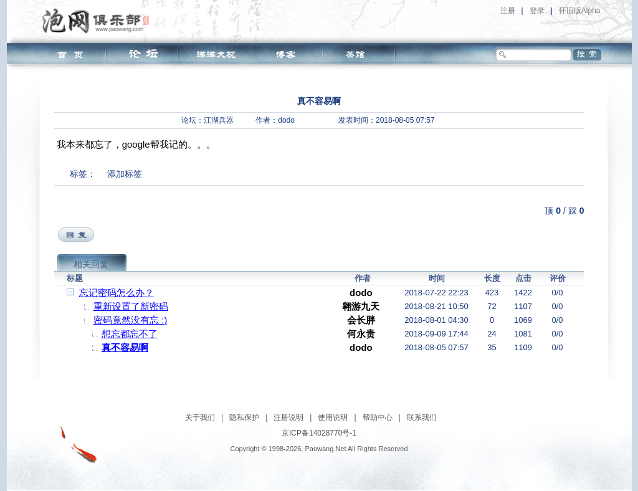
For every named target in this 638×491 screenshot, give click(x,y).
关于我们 (200, 417)
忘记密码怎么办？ (116, 292)
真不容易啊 (125, 347)
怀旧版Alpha (580, 10)
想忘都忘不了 (130, 333)
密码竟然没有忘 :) (130, 320)
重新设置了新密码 (130, 306)
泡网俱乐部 (98, 20)
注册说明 (288, 417)
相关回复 (91, 264)
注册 (507, 10)
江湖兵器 (219, 120)
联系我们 (422, 417)
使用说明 (333, 417)
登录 (537, 10)
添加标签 (124, 174)
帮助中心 (378, 417)
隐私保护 (244, 417)
